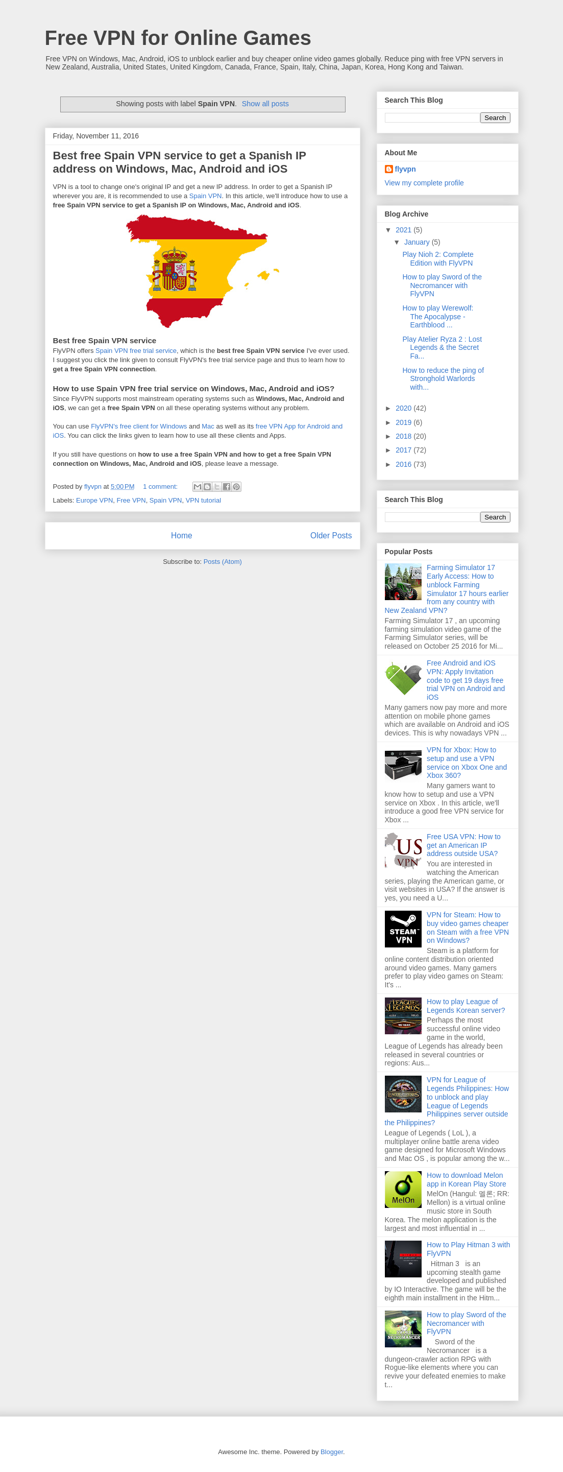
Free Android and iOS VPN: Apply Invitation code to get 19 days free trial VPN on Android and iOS (466, 680)
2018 (404, 436)
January (418, 242)
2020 (404, 408)
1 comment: (161, 486)
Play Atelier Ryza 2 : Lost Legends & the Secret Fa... (442, 348)
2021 (404, 230)
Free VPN (131, 500)
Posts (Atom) (223, 561)
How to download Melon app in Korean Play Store (466, 1179)
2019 (404, 422)
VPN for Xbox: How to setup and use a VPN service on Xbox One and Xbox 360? (467, 762)
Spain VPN (205, 196)
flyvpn (405, 169)
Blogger (332, 1452)
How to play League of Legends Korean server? (466, 1006)
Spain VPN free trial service (136, 350)
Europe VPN (94, 500)
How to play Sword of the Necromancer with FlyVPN (442, 285)
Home (181, 535)
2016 (404, 464)
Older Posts (331, 535)
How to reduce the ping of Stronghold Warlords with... (443, 379)
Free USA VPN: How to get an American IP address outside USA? (464, 845)
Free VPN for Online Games (178, 38)
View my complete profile (424, 183)
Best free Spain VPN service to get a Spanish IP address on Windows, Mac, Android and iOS (179, 162)
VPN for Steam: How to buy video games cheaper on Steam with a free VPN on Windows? (468, 927)
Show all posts (265, 104)
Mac (208, 426)
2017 (404, 450)
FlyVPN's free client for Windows (139, 426)
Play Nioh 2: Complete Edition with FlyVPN (437, 258)
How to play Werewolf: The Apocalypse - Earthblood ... (437, 316)
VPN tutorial (203, 500)
